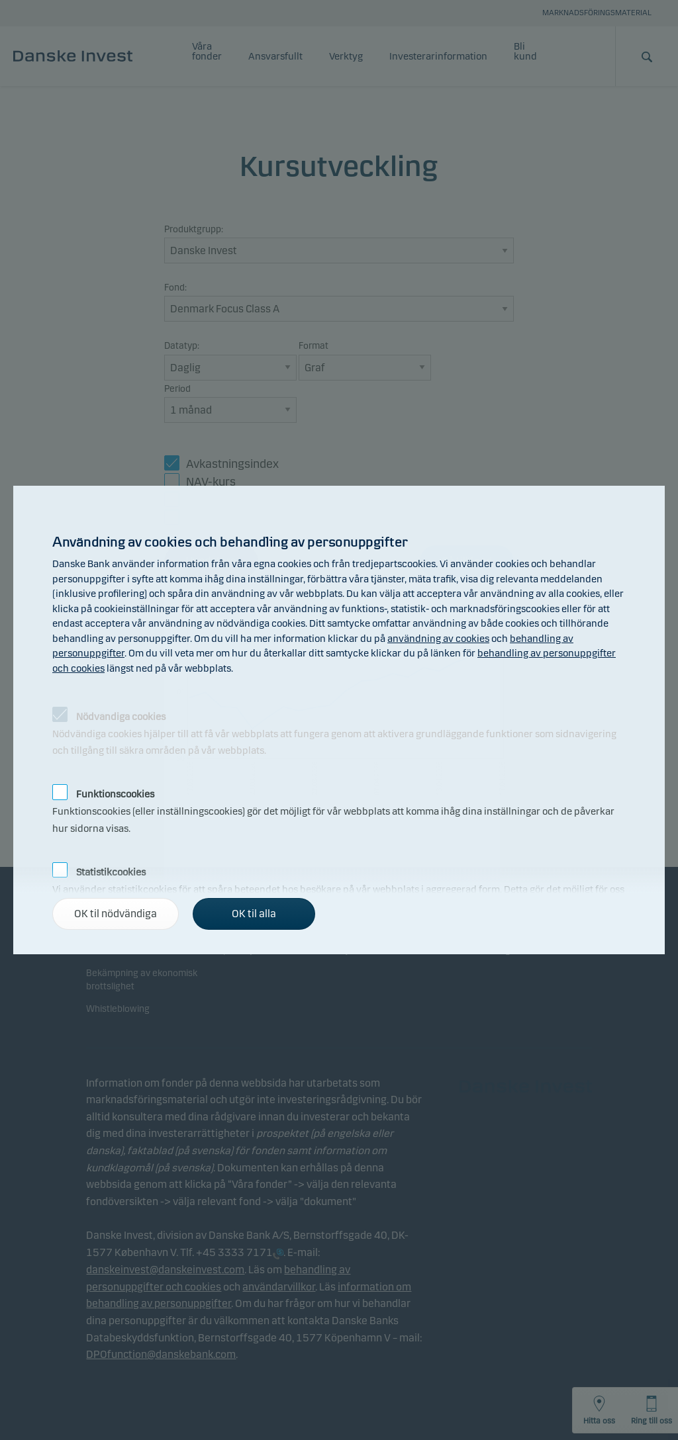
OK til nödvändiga (115, 913)
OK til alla (254, 913)
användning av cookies (438, 639)
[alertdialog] (339, 720)
